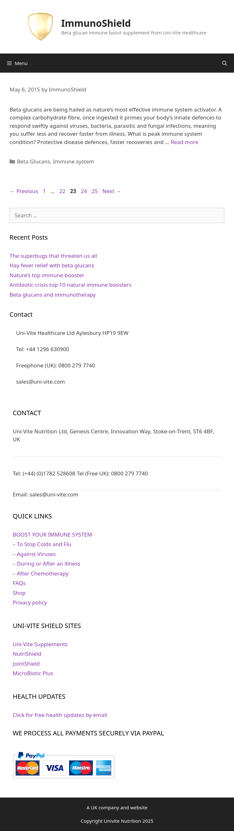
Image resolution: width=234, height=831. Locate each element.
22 (63, 191)
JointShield (26, 663)
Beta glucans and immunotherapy (53, 294)
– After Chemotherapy (40, 573)
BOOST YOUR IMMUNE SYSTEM (52, 534)
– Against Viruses (34, 554)
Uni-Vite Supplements (40, 644)
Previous (24, 191)
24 (85, 191)
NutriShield (27, 653)
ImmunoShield (96, 23)
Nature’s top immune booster (47, 275)
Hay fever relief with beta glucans (52, 265)
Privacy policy (30, 602)
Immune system (73, 161)
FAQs (19, 583)
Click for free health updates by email (60, 715)
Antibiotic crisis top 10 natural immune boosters (70, 284)
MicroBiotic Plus (33, 673)
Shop (19, 592)
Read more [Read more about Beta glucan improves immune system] (184, 142)
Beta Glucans (33, 161)
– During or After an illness (46, 563)
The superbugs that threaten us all (53, 255)
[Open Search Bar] (224, 63)
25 (95, 191)
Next (112, 191)
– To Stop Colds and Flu (42, 544)
